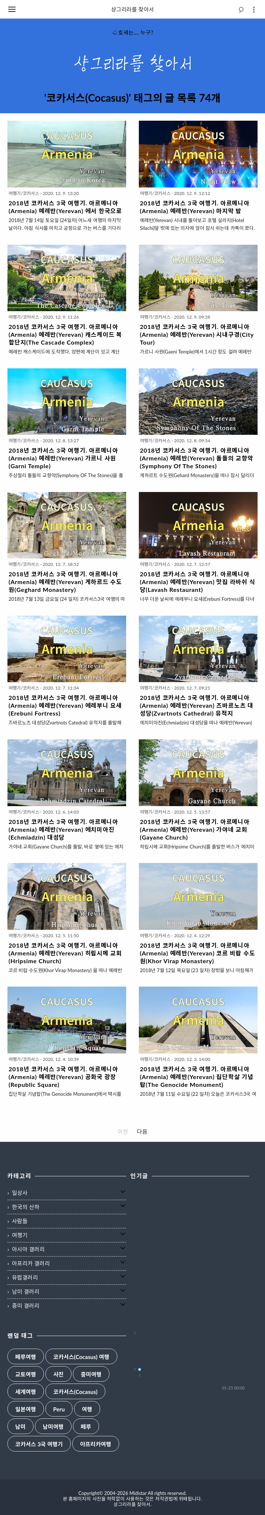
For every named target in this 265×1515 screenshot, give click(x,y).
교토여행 (25, 1374)
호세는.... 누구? (132, 32)
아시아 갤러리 (28, 1249)
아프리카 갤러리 (31, 1263)
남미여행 (53, 1427)
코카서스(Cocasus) (75, 1392)
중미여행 (91, 1374)
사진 (58, 1374)
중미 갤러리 (25, 1305)
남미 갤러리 (25, 1291)
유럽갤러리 (25, 1277)
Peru (59, 1409)
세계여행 (25, 1392)
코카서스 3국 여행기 (39, 1444)
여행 (87, 1409)
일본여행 (25, 1409)
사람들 (20, 1221)
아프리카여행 (95, 1444)
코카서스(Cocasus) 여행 (81, 1357)
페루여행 (25, 1357)
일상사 (20, 1192)
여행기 (20, 1235)
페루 (86, 1427)
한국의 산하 (25, 1206)
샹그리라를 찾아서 (132, 9)
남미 (20, 1427)
